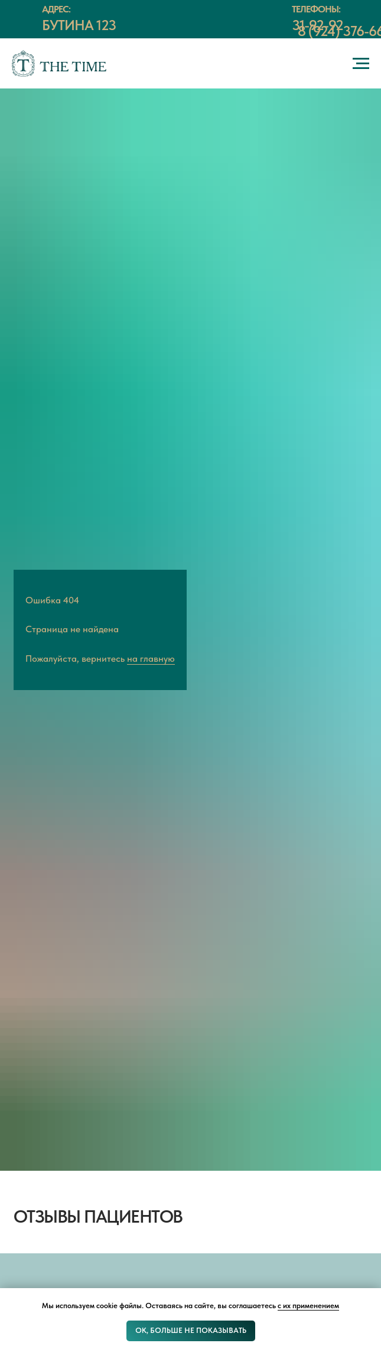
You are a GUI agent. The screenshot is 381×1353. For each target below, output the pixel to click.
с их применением (308, 1305)
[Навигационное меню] (361, 64)
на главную (151, 658)
